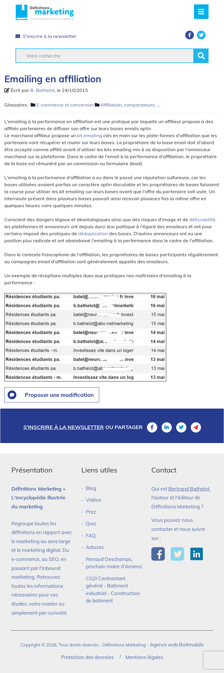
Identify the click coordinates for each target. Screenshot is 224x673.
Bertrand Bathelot (188, 489)
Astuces (95, 547)
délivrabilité (202, 219)
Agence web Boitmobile (177, 644)
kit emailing (89, 135)
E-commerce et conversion (65, 105)
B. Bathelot (42, 90)
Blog (91, 488)
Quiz (91, 523)
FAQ (91, 535)
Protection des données (87, 657)
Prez (91, 512)
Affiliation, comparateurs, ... (130, 105)
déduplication (93, 233)
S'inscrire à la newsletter (45, 36)
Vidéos (93, 500)
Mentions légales (144, 657)
